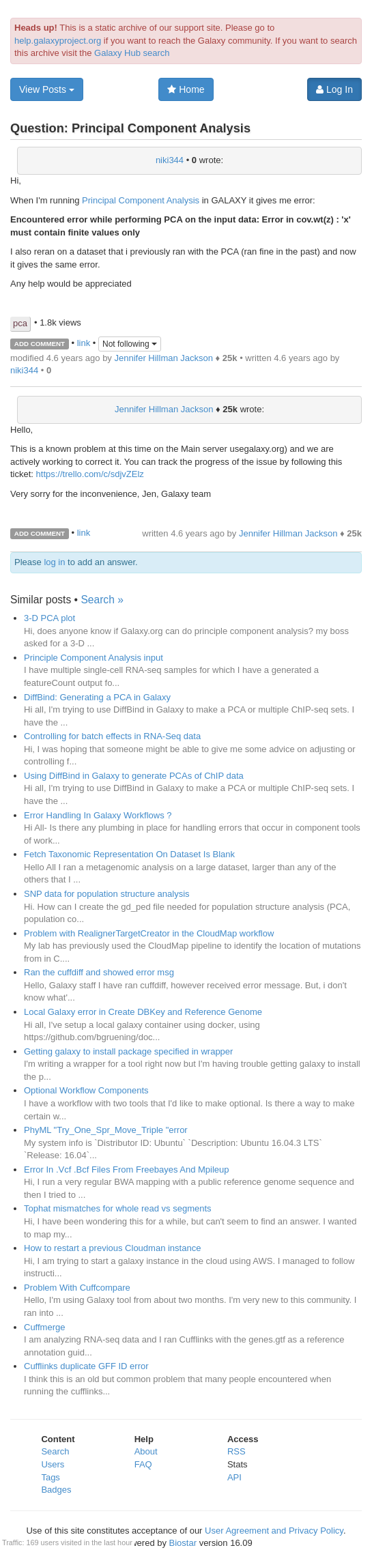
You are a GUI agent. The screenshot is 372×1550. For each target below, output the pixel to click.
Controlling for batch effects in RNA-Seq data (112, 736)
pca (20, 323)
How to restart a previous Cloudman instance (112, 1248)
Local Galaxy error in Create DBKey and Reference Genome (143, 1012)
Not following (129, 344)
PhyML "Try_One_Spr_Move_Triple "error (106, 1130)
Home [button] (185, 89)
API (234, 1477)
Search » (102, 599)
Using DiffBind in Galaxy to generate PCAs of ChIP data (134, 776)
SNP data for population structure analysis (107, 894)
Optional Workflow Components (86, 1090)
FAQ (143, 1464)
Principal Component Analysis (140, 200)
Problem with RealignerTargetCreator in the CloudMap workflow (149, 933)
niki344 (170, 160)
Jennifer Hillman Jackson (163, 358)
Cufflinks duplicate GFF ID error (86, 1366)
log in (54, 562)
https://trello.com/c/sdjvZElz (90, 474)
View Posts (46, 89)
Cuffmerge (44, 1327)
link (84, 343)
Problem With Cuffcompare (77, 1287)
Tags (50, 1477)
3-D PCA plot (49, 618)
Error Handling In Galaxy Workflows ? (98, 815)
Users (52, 1464)
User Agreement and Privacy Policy (274, 1530)
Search (55, 1451)
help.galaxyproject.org (57, 40)
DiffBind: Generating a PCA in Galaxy (97, 697)
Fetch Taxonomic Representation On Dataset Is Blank (129, 854)
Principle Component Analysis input (93, 657)
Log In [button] (334, 89)
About (146, 1451)
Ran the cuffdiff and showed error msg (99, 972)
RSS (236, 1451)
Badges (56, 1489)
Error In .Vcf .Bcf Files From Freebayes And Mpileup (126, 1169)
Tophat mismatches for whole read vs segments (118, 1208)
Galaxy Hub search (132, 53)
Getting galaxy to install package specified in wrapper (128, 1051)
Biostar (183, 1543)
